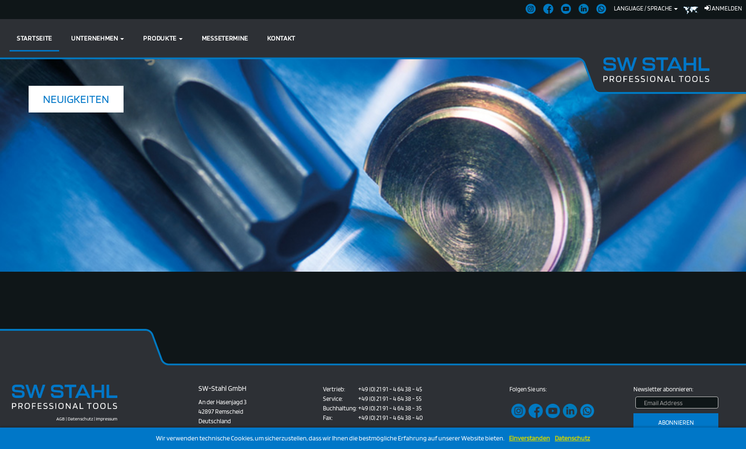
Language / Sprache (646, 8)
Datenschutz (572, 438)
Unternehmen (97, 38)
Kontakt (281, 38)
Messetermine (225, 38)
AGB (60, 418)
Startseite (34, 38)
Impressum (106, 418)
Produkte (162, 38)
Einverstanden (529, 438)
